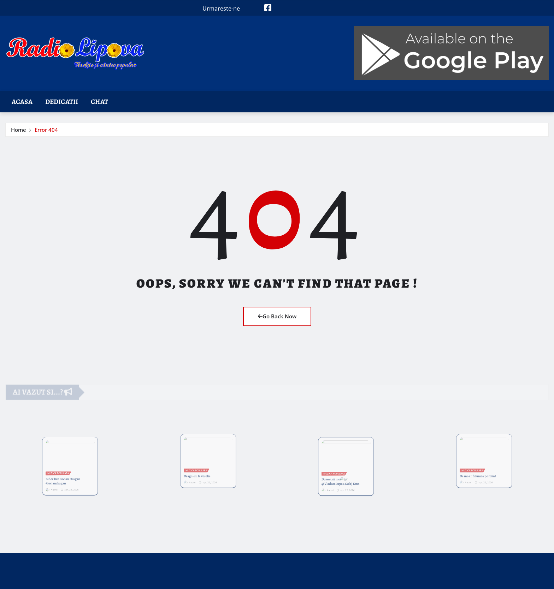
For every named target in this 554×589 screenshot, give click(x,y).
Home (18, 129)
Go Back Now (277, 316)
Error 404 (46, 129)
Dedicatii (61, 101)
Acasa (22, 101)
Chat (99, 101)
